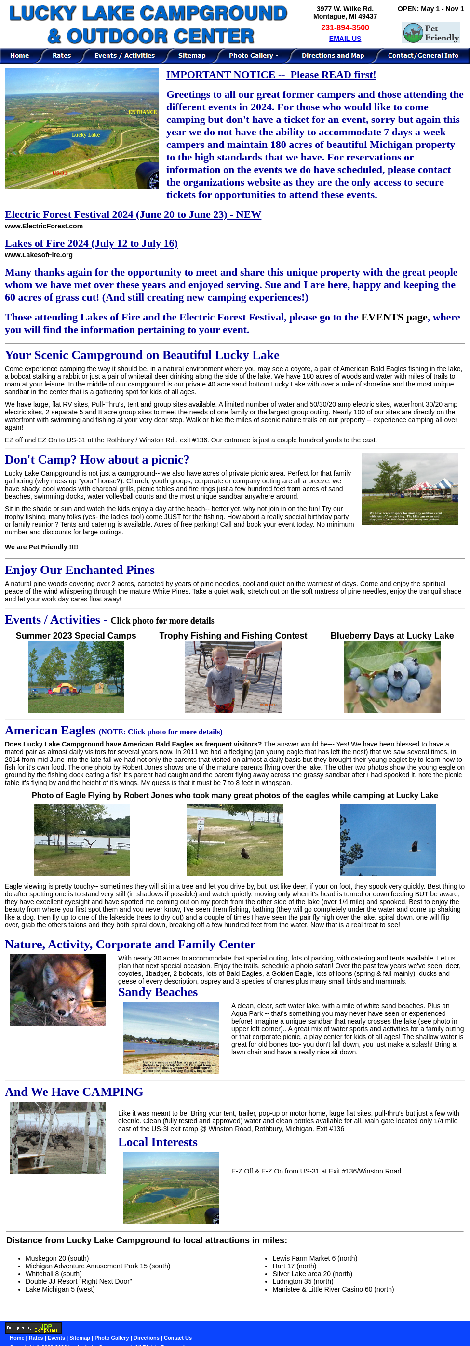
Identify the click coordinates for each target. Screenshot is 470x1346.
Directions (147, 1338)
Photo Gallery (111, 1338)
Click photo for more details (163, 621)
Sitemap (79, 1338)
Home (17, 1338)
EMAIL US (345, 38)
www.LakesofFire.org (39, 255)
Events (56, 1338)
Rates (36, 1338)
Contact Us (178, 1338)
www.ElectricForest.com (44, 226)
